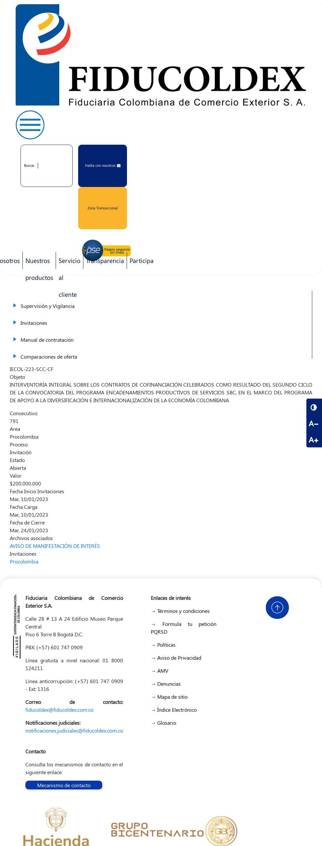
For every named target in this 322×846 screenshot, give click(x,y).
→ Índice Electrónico (174, 709)
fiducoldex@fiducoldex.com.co (59, 709)
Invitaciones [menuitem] (161, 316)
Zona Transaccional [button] (103, 207)
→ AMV (159, 670)
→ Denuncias (166, 683)
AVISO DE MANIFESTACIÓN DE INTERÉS (55, 545)
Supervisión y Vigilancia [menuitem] (161, 299)
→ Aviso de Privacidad (176, 657)
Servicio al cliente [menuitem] (68, 262)
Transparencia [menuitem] (105, 260)
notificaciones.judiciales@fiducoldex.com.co (74, 730)
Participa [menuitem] (140, 262)
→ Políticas (163, 644)
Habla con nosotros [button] (102, 165)
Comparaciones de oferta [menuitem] (161, 350)
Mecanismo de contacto (64, 785)
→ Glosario (163, 722)
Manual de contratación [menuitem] (161, 333)
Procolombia (24, 561)
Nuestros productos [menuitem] (38, 262)
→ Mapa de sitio (169, 696)
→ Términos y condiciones (180, 610)
